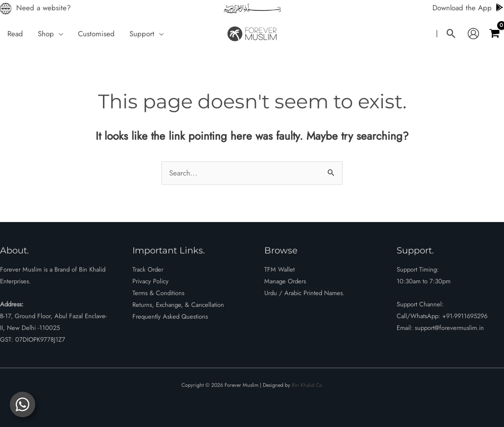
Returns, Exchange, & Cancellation (178, 304)
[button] (58, 34)
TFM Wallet (279, 269)
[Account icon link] (473, 34)
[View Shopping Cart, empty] (494, 34)
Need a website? (43, 7)
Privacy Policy (150, 281)
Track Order (147, 269)
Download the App (468, 7)
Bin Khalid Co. (307, 385)
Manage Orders (285, 281)
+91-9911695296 (464, 316)
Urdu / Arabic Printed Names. (304, 293)
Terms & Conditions (158, 293)
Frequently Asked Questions (170, 316)
